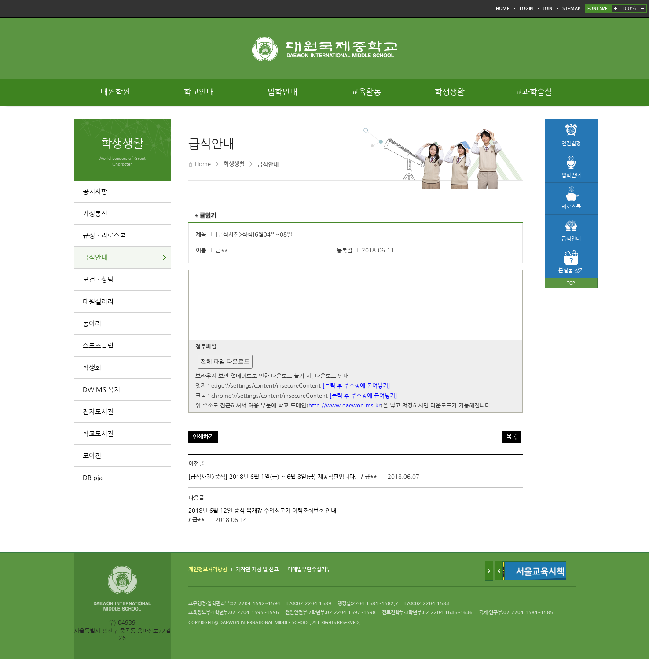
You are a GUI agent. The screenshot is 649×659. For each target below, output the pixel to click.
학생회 (92, 367)
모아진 (92, 455)
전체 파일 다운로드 (225, 361)
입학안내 (282, 92)
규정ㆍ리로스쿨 (104, 235)
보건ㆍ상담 (98, 279)
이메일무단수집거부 (309, 570)
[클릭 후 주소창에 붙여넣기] (356, 386)
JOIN (547, 9)
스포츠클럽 (98, 345)
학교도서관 (98, 433)
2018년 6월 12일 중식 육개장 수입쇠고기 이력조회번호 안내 (262, 511)
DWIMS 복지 (101, 389)
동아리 (92, 323)
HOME (503, 9)
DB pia (93, 477)
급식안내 (95, 257)
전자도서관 (98, 411)
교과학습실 (533, 92)
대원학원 (115, 92)
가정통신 (95, 213)
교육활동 (366, 92)
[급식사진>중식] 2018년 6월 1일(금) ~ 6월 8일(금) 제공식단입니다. (272, 477)
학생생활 (450, 92)
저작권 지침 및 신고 (257, 570)
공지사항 (95, 191)
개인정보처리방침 (207, 570)
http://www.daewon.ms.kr (344, 406)
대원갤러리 (98, 301)
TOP (571, 283)
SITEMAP (571, 9)
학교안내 (199, 92)
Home (203, 164)
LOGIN (526, 9)
